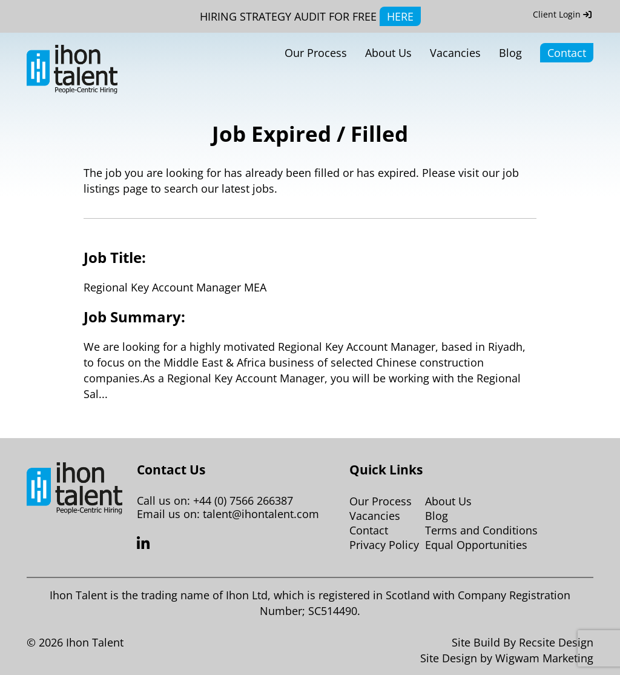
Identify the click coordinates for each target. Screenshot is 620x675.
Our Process (316, 52)
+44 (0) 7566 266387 (243, 500)
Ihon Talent (95, 642)
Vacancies (455, 52)
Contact (566, 52)
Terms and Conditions (481, 530)
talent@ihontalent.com (261, 514)
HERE (400, 16)
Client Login (562, 14)
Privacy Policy (384, 544)
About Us (388, 52)
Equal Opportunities (476, 544)
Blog (510, 52)
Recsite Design (556, 642)
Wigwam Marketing (544, 658)
